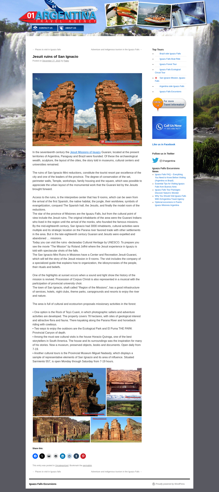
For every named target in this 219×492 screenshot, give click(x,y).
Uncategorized (61, 465)
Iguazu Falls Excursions (170, 91)
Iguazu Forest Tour (168, 64)
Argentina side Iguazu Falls (171, 86)
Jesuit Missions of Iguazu (85, 152)
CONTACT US (46, 28)
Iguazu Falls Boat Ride (170, 59)
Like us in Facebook (163, 144)
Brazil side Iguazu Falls (170, 53)
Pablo (66, 61)
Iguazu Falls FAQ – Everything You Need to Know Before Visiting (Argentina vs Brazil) (170, 177)
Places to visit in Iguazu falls (47, 49)
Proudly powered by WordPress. (170, 484)
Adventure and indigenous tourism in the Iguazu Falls (116, 49)
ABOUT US (70, 28)
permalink (87, 465)
